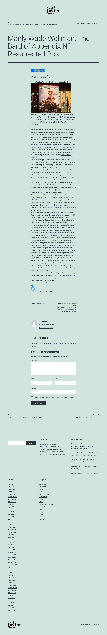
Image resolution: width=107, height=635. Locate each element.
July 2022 (11, 600)
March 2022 (11, 610)
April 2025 (11, 517)
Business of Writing (45, 494)
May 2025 (11, 514)
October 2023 (12, 562)
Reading (74, 305)
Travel (41, 514)
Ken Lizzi (12, 22)
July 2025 (11, 509)
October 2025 (12, 502)
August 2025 (11, 507)
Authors (74, 303)
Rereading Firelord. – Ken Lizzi (80, 466)
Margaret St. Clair (53, 122)
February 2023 (12, 582)
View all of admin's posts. (46, 328)
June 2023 (11, 572)
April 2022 (11, 608)
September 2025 (12, 504)
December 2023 (12, 557)
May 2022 (11, 605)
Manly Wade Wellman (66, 119)
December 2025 (12, 497)
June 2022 (11, 603)
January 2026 (12, 494)
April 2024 (11, 547)
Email (57, 378)
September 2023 (12, 565)
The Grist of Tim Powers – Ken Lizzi (81, 459)
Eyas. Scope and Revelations (47, 444)
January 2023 (12, 585)
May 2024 (11, 544)
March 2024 (11, 550)
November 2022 (12, 590)
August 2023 (11, 567)
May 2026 (11, 484)
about (83, 23)
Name (33, 378)
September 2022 (12, 595)
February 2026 (12, 491)
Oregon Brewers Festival (46, 504)
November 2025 (12, 499)
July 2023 (11, 570)
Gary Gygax (70, 307)
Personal (42, 507)
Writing (41, 519)
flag (47, 283)
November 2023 (12, 560)
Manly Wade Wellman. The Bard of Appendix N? (50, 82)
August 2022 (11, 598)
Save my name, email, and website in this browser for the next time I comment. (54, 397)
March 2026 (11, 489)
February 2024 (12, 552)
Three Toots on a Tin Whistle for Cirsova (51, 451)
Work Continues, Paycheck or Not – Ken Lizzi (84, 453)
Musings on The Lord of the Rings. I (87, 473)
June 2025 (11, 512)
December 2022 (12, 588)
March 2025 (11, 519)
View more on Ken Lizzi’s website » (42, 280)
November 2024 (12, 529)
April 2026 (11, 486)
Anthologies (43, 484)
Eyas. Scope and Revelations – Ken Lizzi (83, 444)
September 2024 (12, 534)
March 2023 (11, 580)
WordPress (95, 624)
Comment (34, 360)
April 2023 (11, 577)
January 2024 (12, 555)
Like (32, 283)
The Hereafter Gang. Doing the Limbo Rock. (52, 454)
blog (88, 23)
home (77, 23)
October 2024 (12, 532)
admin (73, 473)
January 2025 (12, 524)
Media (41, 502)
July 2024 (11, 539)
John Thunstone (67, 309)
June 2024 (11, 542)
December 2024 (12, 527)
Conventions (43, 497)
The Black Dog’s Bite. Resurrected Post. (84, 455)
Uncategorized (43, 517)
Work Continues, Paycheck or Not (49, 446)
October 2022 (12, 593)
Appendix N (68, 303)
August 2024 (11, 537)
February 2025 (12, 522)
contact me (95, 23)
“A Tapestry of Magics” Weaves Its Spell (51, 449)
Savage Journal (44, 512)
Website (33, 388)
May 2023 (11, 575)
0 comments (40, 283)
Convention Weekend (77, 462)
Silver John (57, 129)
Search (10, 440)
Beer (40, 491)
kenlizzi (41, 499)
